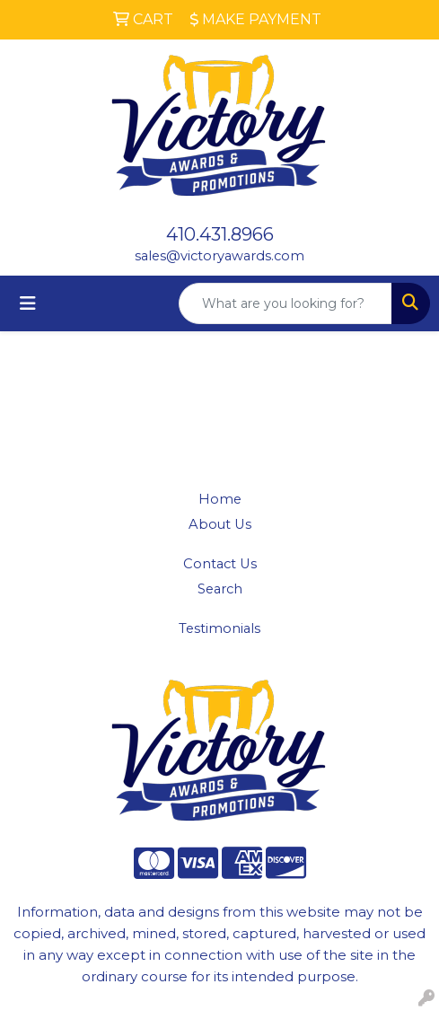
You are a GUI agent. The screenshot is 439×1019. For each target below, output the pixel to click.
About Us (220, 524)
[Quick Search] (285, 303)
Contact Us (220, 564)
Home (219, 499)
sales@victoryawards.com (219, 256)
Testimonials (219, 628)
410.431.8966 (220, 234)
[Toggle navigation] (28, 303)
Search (220, 589)
